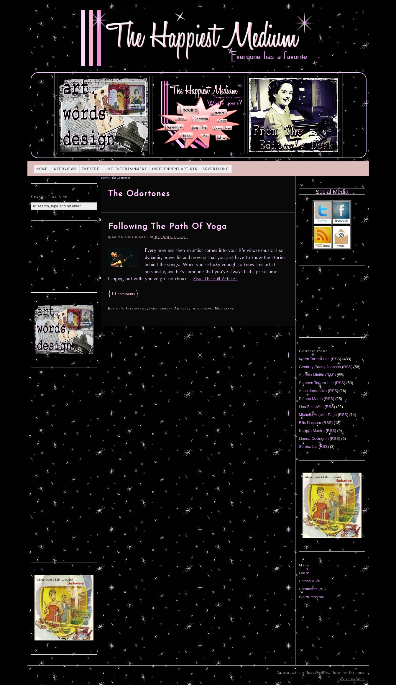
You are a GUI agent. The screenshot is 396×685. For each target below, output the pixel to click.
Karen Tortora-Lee (130, 237)
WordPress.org (311, 597)
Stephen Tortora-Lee (316, 383)
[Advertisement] (63, 255)
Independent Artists (175, 169)
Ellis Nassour (310, 422)
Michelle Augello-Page (318, 414)
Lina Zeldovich (311, 406)
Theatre (91, 169)
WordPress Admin (352, 678)
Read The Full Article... (215, 278)
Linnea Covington (314, 438)
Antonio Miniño (311, 375)
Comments (312, 589)
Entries (309, 581)
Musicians (224, 308)
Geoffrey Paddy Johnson (320, 367)
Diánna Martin (311, 398)
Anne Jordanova (313, 391)
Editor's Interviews (127, 308)
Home (42, 169)
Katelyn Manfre (312, 430)
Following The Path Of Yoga (167, 227)
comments (123, 293)
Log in (304, 573)
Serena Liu (308, 446)
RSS (336, 359)
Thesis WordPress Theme (323, 673)
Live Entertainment (126, 169)
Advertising (216, 169)
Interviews (65, 169)
